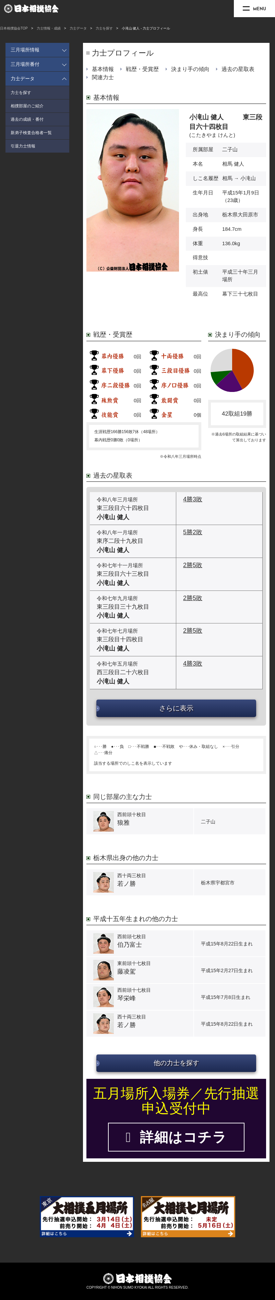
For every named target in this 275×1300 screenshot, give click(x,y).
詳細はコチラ (176, 1137)
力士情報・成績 (49, 28)
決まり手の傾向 (190, 69)
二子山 (230, 149)
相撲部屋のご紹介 (27, 106)
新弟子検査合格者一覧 (31, 132)
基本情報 (103, 69)
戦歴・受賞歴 (142, 69)
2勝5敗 (192, 565)
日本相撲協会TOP (14, 28)
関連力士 (103, 77)
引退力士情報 (23, 146)
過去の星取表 (238, 69)
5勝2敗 (192, 532)
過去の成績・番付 (27, 119)
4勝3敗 (192, 499)
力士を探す (104, 28)
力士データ (78, 28)
